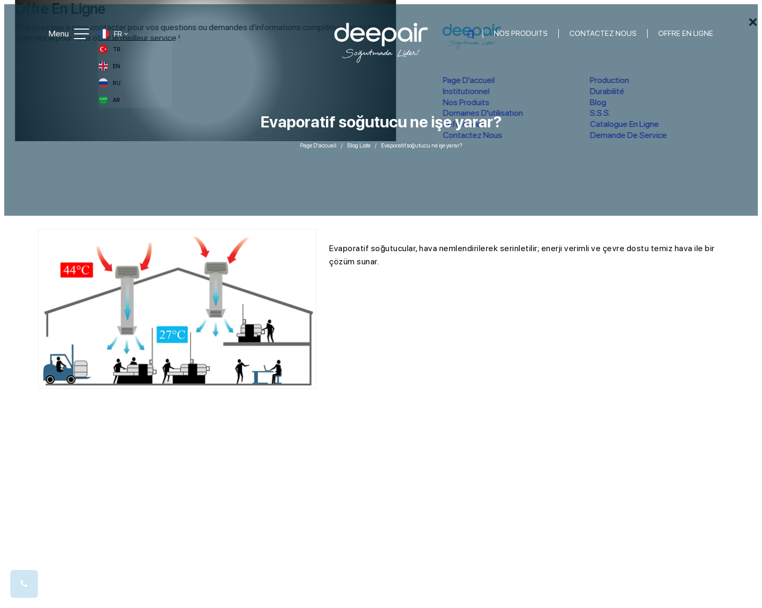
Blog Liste (358, 140)
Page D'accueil (318, 140)
